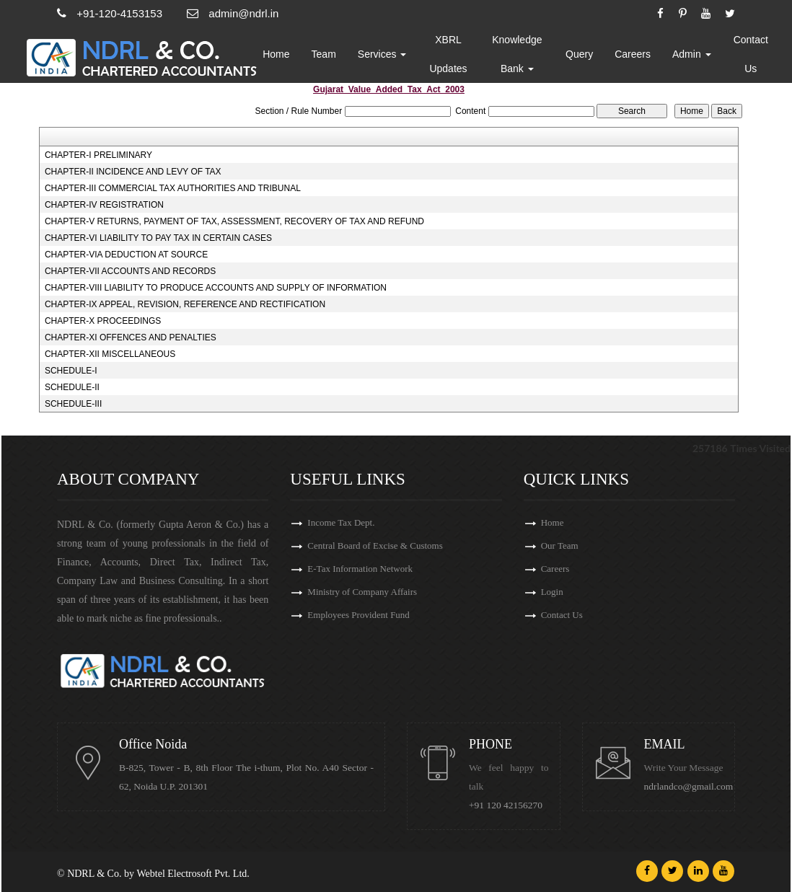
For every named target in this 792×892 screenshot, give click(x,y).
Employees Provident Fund (358, 614)
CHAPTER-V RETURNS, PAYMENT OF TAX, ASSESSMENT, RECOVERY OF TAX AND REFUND (234, 221)
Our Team (559, 545)
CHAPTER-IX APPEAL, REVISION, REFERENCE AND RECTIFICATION (185, 304)
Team (324, 54)
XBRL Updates (448, 54)
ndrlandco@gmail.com (689, 786)
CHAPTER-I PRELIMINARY (98, 155)
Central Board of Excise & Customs (374, 545)
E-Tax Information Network (360, 568)
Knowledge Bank (517, 54)
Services (382, 54)
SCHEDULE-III (73, 404)
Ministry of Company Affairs (362, 591)
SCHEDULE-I (71, 371)
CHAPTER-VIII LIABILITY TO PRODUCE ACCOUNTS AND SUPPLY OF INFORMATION (216, 288)
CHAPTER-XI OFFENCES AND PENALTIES (130, 337)
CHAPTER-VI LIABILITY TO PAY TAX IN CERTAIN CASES (158, 238)
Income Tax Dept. (340, 522)
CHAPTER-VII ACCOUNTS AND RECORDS (130, 271)
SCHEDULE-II (72, 387)
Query (579, 54)
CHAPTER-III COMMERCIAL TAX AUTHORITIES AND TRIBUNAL (173, 188)
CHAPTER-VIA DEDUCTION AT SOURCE (126, 255)
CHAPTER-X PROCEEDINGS (103, 321)
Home (276, 54)
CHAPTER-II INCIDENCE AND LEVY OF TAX (133, 172)
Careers (633, 54)
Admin (691, 54)
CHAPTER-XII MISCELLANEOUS (110, 354)
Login (552, 591)
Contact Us (751, 54)
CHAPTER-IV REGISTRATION (104, 205)
